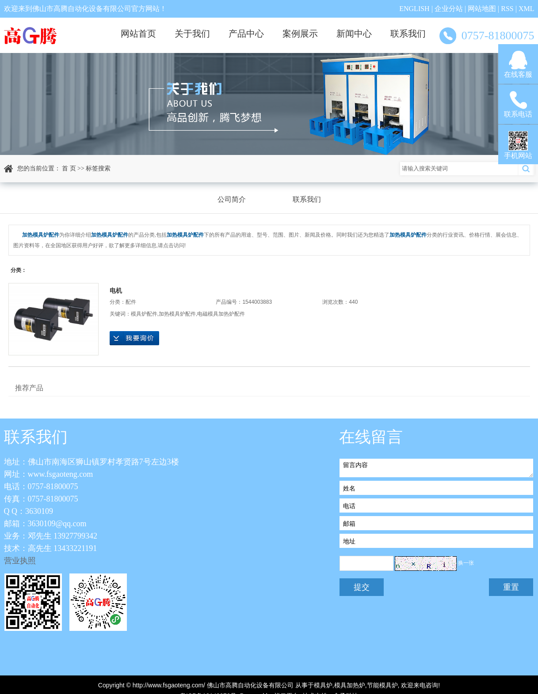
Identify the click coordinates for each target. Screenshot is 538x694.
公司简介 (231, 199)
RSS (507, 8)
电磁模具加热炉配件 (221, 314)
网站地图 (482, 8)
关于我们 (192, 33)
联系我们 (408, 33)
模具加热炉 (349, 685)
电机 (116, 290)
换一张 (466, 563)
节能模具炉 (382, 685)
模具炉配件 (144, 314)
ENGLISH (414, 8)
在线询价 (134, 338)
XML (526, 8)
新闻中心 (354, 33)
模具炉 (323, 685)
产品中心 (246, 33)
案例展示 (300, 33)
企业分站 (449, 8)
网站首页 (138, 33)
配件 (131, 302)
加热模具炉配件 (177, 314)
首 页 (69, 168)
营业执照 (20, 560)
